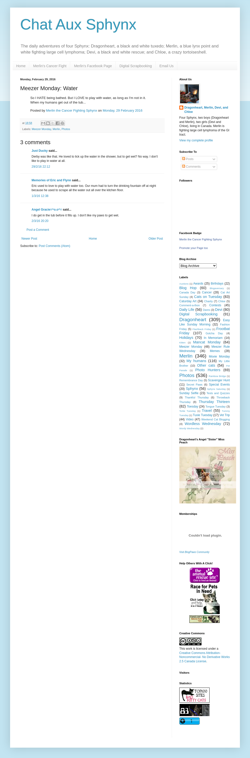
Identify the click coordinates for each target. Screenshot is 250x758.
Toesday (192, 406)
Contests (215, 305)
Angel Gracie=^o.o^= (47, 209)
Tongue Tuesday (216, 406)
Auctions (184, 283)
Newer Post (29, 238)
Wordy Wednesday (189, 428)
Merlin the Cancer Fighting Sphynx (71, 110)
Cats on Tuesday (208, 297)
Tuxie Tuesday (203, 415)
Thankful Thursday (197, 397)
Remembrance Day (191, 380)
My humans (196, 361)
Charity (208, 301)
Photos (66, 129)
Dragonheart (192, 319)
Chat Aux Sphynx (78, 24)
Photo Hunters (207, 370)
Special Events (219, 384)
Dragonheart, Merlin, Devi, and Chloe (206, 110)
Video (189, 419)
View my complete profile (196, 140)
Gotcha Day (214, 333)
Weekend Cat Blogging (215, 419)
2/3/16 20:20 (40, 221)
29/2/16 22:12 (41, 166)
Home (21, 66)
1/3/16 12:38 (40, 196)
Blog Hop (187, 288)
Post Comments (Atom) (54, 246)
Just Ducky (40, 151)
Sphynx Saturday (216, 389)
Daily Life (186, 310)
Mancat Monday (207, 342)
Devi (218, 310)
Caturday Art (187, 301)
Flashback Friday (201, 329)
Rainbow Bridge (217, 376)
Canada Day (187, 292)
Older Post (155, 238)
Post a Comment (38, 230)
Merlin (56, 129)
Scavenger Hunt (219, 380)
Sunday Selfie (188, 393)
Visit (194, 552)
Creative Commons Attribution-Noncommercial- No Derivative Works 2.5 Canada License (204, 657)
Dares (206, 309)
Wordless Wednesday (203, 424)
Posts (187, 159)
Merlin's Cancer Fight (49, 66)
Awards (198, 283)
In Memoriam (213, 338)
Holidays (186, 338)
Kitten (182, 342)
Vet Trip (224, 415)
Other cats (206, 365)
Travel (207, 411)
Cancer (207, 292)
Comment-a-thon (189, 305)
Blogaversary (217, 288)
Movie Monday (219, 356)
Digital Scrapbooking (135, 66)
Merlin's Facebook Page (93, 66)
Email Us (166, 66)
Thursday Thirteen (214, 402)
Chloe (221, 301)
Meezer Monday (41, 129)
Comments (191, 166)
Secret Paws (194, 384)
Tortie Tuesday (187, 411)
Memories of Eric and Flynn (51, 180)
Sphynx (192, 389)
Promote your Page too (193, 247)
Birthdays (217, 283)
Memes (215, 351)
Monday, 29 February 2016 (122, 110)
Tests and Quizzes (218, 393)
